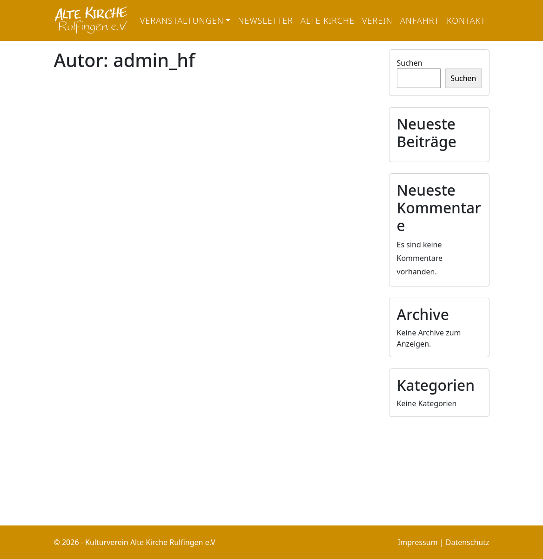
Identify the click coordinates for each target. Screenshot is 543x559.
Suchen (409, 63)
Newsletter (265, 20)
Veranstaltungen (182, 20)
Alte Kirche (328, 20)
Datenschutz (467, 542)
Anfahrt (419, 20)
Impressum (418, 542)
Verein (377, 20)
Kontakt (466, 20)
